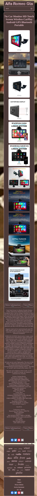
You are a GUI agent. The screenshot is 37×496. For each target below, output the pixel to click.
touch (24, 451)
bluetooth (27, 465)
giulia (19, 472)
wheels (15, 448)
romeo (26, 453)
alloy (13, 470)
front (22, 457)
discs (9, 458)
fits (9, 470)
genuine (27, 467)
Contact (19, 482)
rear (11, 464)
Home (19, 479)
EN (18, 489)
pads (29, 458)
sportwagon (9, 467)
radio (18, 454)
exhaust (20, 467)
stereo (14, 461)
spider (14, 451)
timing (20, 448)
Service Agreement (19, 487)
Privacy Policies (19, 484)
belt (15, 465)
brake (21, 464)
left (9, 454)
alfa (16, 457)
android (28, 461)
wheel (27, 448)
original (27, 470)
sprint (10, 448)
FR (20, 489)
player (21, 461)
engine (8, 451)
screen (21, 470)
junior (8, 461)
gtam (19, 451)
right (18, 470)
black (29, 451)
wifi (12, 454)
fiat (15, 467)
